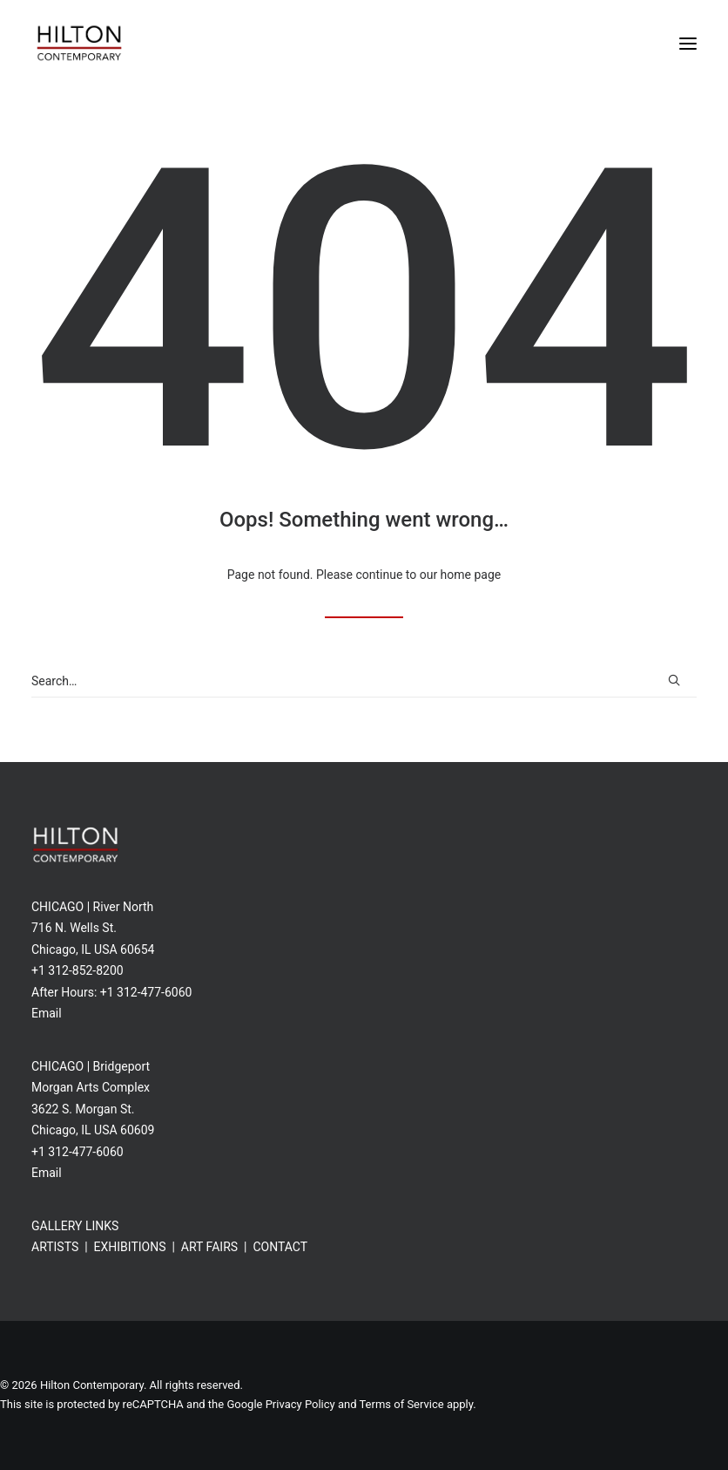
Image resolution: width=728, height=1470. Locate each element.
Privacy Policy (300, 1404)
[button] (688, 43)
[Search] (364, 681)
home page (471, 575)
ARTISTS (54, 1247)
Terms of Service (401, 1404)
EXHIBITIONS (130, 1247)
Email (46, 1013)
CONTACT (280, 1247)
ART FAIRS (209, 1247)
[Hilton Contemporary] (79, 43)
